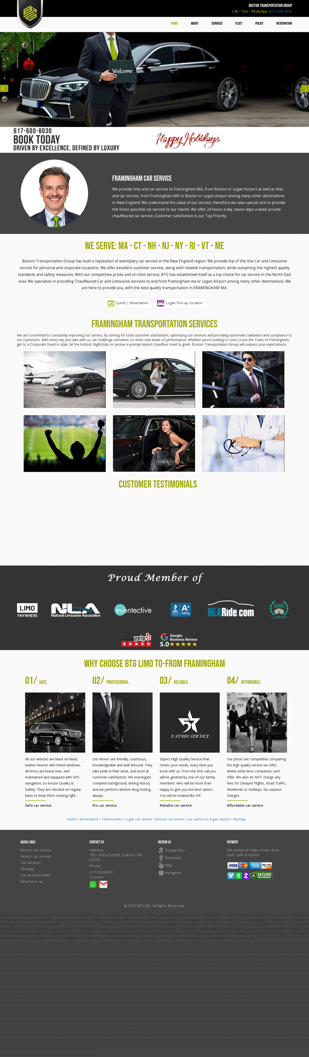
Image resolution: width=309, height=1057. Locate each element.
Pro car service (104, 805)
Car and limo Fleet (35, 875)
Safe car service (38, 805)
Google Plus (171, 850)
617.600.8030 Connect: (101, 874)
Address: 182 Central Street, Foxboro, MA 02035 (115, 854)
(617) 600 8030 (280, 11)
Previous (6, 90)
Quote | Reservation (127, 303)
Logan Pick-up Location (179, 303)
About (194, 23)
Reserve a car (32, 881)
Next (302, 90)
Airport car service (36, 856)
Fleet (238, 23)
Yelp (165, 865)
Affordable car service (245, 805)
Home (174, 23)
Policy (259, 23)
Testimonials (111, 819)
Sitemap (239, 819)
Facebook (169, 857)
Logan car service (138, 819)
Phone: (95, 865)
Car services (31, 862)
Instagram (169, 872)
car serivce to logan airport (209, 819)
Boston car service (169, 819)
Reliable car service (176, 805)
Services (216, 23)
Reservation (284, 23)
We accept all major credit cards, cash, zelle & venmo (253, 852)
